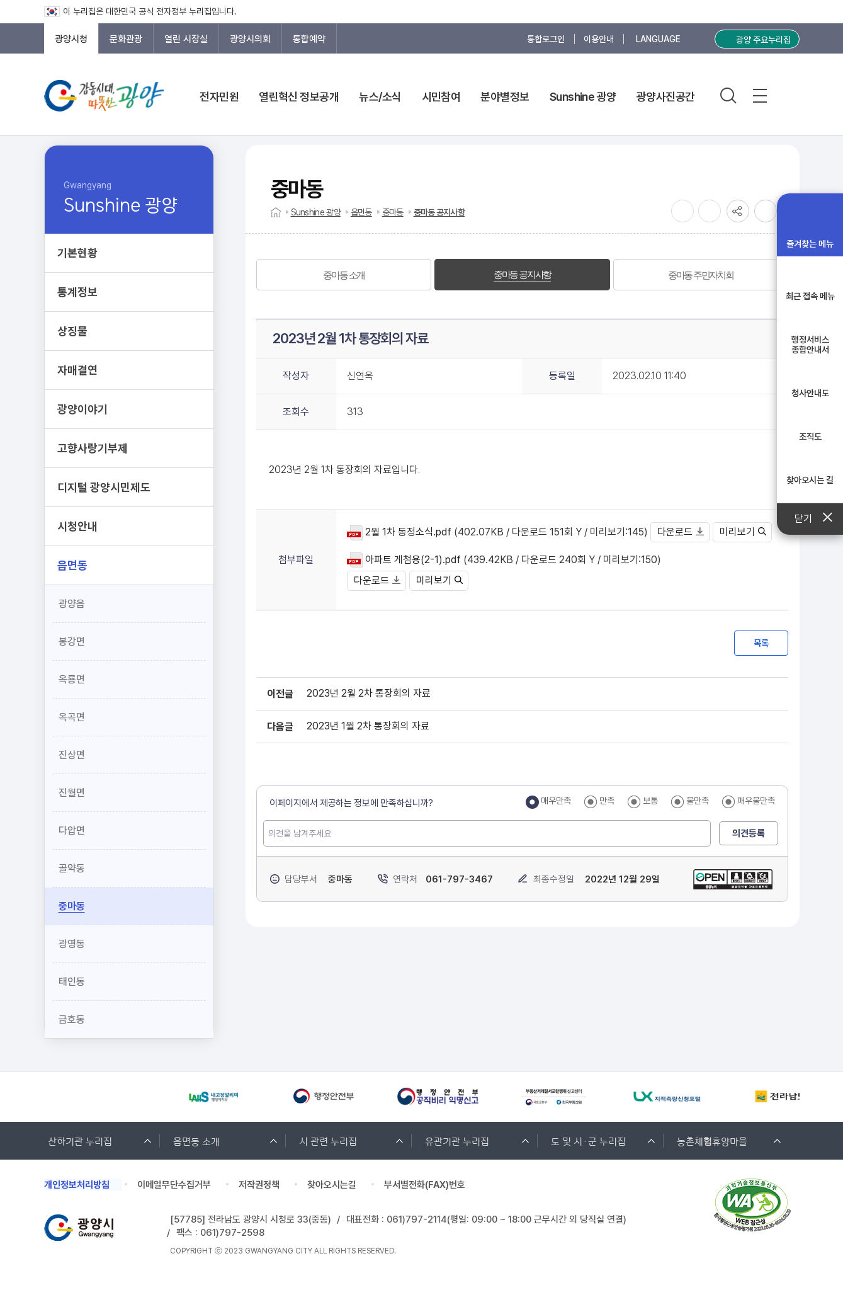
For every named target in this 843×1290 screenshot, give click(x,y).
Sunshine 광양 (583, 96)
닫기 (810, 519)
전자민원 (219, 96)
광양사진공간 (665, 96)
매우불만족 (756, 801)
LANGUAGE (658, 39)
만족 (606, 801)
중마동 (72, 906)
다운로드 (680, 532)
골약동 (72, 868)
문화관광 (126, 39)
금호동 (72, 1019)
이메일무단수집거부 (174, 1184)
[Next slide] (80, 1096)
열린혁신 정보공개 (299, 96)
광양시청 (71, 39)
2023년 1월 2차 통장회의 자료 (368, 726)
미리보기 (743, 532)
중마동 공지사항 (439, 212)
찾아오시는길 (331, 1184)
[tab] (343, 274)
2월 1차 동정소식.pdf (408, 532)
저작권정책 (259, 1184)
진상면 (72, 755)
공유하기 (738, 211)
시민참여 (441, 96)
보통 (650, 801)
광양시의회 (250, 39)
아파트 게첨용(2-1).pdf (413, 560)
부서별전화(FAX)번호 (424, 1184)
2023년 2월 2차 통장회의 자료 (369, 693)
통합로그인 (546, 39)
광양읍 (72, 604)
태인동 (72, 982)
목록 (761, 643)
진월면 (72, 793)
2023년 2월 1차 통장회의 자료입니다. (344, 470)
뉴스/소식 (380, 96)
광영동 (72, 944)
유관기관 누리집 (457, 1141)
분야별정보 (504, 96)
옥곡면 (72, 717)
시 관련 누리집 (328, 1141)
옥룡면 (72, 679)
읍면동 (361, 212)
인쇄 (765, 211)
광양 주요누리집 (763, 40)
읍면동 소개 (196, 1141)
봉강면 (72, 642)
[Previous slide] (50, 1096)
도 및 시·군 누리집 (588, 1141)
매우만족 (556, 801)
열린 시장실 (186, 39)
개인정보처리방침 (77, 1184)
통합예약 (309, 39)
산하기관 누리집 (80, 1141)
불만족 (697, 801)
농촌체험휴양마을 (712, 1141)
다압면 (72, 830)
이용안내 (599, 39)
